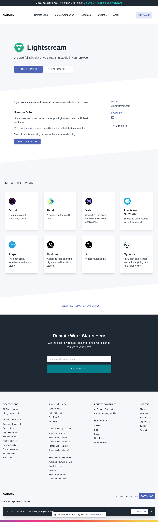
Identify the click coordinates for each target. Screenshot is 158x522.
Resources (100, 421)
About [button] (116, 15)
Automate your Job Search (61, 462)
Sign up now (79, 368)
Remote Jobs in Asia (58, 437)
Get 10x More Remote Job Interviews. (103, 3)
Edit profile (119, 126)
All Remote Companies (104, 409)
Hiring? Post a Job (11, 413)
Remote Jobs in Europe (59, 446)
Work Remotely (101, 442)
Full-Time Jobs (55, 413)
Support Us (145, 422)
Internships (53, 421)
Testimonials (145, 417)
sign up (27, 128)
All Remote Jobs (10, 409)
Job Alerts (53, 470)
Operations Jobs (10, 449)
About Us (144, 409)
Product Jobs (9, 453)
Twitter (143, 426)
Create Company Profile (105, 413)
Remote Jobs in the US (59, 450)
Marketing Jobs (10, 441)
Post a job (144, 15)
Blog (96, 430)
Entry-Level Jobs (10, 436)
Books (97, 434)
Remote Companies (64, 15)
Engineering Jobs (10, 432)
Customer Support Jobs (13, 424)
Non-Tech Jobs (9, 445)
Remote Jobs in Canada (59, 442)
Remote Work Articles (58, 479)
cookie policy (95, 514)
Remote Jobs (41, 15)
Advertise (144, 413)
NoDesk (144, 404)
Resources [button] (85, 15)
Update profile (28, 69)
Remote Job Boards (58, 474)
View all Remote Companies (79, 306)
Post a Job (147, 496)
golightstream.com (120, 106)
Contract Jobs (55, 409)
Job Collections (55, 466)
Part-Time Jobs (55, 417)
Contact (143, 430)
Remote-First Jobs (57, 433)
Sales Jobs (8, 457)
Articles (97, 425)
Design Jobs (8, 428)
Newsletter (102, 15)
